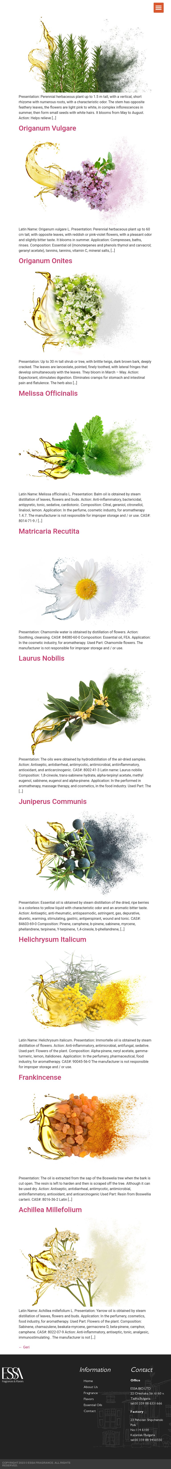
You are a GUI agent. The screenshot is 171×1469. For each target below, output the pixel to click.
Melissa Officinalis (48, 393)
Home (88, 1381)
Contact (90, 1411)
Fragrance (91, 1393)
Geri (24, 1347)
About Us (91, 1387)
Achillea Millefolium (50, 1209)
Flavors (89, 1399)
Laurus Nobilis (42, 658)
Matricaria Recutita (49, 531)
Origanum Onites (45, 260)
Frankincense (40, 1077)
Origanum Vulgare (47, 128)
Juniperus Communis (53, 801)
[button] (159, 8)
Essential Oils (93, 1405)
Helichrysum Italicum (52, 939)
